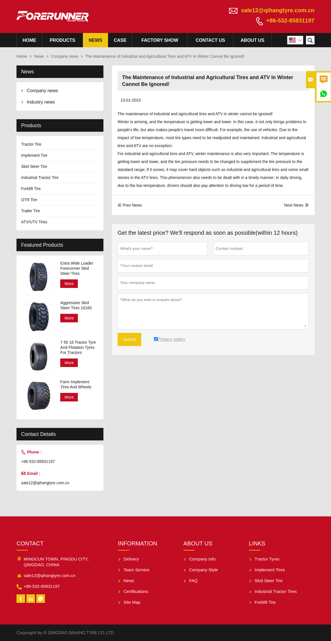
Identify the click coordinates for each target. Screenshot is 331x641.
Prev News (130, 205)
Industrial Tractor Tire (40, 177)
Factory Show (159, 40)
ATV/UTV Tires (34, 222)
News (95, 40)
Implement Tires (270, 569)
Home (29, 40)
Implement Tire (34, 155)
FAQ (193, 580)
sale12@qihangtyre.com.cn (278, 10)
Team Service (136, 569)
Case (120, 40)
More (69, 283)
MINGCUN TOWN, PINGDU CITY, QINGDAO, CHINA (56, 562)
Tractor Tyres (267, 559)
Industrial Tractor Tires (276, 591)
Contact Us (210, 40)
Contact (29, 543)
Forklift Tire (31, 188)
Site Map (132, 602)
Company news (64, 56)
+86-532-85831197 (290, 20)
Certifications (136, 591)
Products (62, 40)
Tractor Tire (31, 144)
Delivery (131, 559)
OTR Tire (29, 199)
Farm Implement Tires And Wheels (75, 384)
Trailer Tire (30, 211)
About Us (253, 40)
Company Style (203, 569)
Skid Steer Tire (34, 166)
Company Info (202, 559)
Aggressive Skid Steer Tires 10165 (76, 305)
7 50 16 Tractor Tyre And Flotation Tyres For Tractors (78, 347)
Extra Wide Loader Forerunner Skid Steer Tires (76, 268)
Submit (129, 339)
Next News (293, 205)
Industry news (41, 102)
